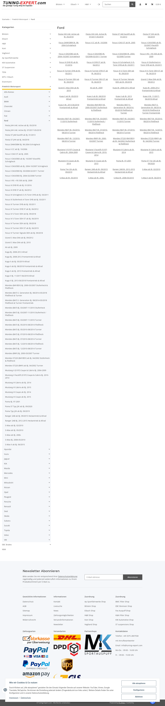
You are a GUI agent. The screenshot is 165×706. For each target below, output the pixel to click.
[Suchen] (116, 4)
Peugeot (7, 497)
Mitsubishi (8, 482)
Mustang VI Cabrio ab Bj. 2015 (18, 387)
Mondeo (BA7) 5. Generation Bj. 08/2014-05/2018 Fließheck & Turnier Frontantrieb (26, 301)
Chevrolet (8, 106)
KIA (5, 463)
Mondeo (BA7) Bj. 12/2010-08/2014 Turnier (23, 348)
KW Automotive (8, 62)
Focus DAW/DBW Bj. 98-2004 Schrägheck (22, 144)
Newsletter (58, 624)
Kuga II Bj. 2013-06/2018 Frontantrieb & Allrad (25, 280)
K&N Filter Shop (122, 615)
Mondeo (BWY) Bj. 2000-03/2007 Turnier (22, 353)
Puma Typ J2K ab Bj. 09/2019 (17, 411)
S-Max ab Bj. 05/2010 (69, 178)
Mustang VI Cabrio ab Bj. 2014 (18, 382)
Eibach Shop (90, 610)
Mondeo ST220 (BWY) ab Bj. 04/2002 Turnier (24, 365)
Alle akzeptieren (138, 683)
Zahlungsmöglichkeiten (64, 615)
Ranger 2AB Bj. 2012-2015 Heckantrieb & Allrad (25, 420)
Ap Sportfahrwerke (10, 58)
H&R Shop (89, 615)
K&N (4, 549)
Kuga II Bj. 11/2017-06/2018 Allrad (19, 276)
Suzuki (7, 525)
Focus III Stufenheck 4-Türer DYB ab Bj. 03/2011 (25, 199)
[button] (26, 34)
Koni (4, 48)
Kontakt (57, 601)
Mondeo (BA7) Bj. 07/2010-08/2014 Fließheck (24, 334)
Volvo (6, 535)
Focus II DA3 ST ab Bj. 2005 (123, 42)
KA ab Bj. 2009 (96, 88)
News (56, 610)
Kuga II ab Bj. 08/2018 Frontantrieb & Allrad (24, 266)
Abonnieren (132, 577)
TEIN (4, 72)
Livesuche (58, 606)
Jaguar (7, 459)
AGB (24, 606)
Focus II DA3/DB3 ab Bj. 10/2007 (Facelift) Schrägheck (151, 45)
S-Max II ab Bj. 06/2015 (151, 178)
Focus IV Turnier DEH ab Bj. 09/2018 (20, 223)
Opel (6, 492)
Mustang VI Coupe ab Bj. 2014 (18, 392)
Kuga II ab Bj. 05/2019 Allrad (17, 261)
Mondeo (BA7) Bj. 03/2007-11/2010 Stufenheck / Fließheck (96, 121)
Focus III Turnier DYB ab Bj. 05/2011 (20, 204)
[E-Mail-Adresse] (104, 577)
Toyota (7, 530)
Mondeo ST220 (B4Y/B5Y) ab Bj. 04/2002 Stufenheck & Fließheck (124, 141)
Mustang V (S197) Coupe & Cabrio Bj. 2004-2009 (25, 370)
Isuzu (6, 454)
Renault (7, 506)
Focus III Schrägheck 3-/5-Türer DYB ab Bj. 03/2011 (27, 195)
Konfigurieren (138, 690)
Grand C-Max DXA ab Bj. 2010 (18, 242)
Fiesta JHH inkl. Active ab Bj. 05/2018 (20, 125)
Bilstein (5, 34)
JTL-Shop (121, 703)
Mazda (7, 468)
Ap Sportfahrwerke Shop (95, 601)
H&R (4, 43)
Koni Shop (89, 620)
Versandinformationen (63, 620)
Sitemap (26, 610)
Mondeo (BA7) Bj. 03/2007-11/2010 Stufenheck (25, 308)
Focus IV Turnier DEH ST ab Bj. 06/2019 (22, 228)
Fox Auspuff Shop (123, 610)
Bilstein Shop (90, 606)
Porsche (7, 501)
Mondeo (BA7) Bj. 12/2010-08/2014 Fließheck (24, 344)
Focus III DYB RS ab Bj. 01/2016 (18, 185)
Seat (6, 511)
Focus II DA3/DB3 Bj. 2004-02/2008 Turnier (23, 176)
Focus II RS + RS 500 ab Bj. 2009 (18, 180)
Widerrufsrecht (29, 620)
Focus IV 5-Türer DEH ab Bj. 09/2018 (20, 214)
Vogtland (6, 53)
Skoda (6, 516)
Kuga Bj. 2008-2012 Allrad (124, 88)
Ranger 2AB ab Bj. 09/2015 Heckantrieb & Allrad (25, 416)
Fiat (5, 116)
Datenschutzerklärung (67, 576)
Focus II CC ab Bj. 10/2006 (96, 42)
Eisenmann (7, 81)
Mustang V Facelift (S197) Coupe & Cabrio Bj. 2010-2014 (96, 152)
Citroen (7, 111)
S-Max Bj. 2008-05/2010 (124, 178)
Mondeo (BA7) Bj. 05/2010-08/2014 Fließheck (24, 325)
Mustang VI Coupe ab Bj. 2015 (18, 397)
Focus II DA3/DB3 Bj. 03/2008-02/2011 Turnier (24, 171)
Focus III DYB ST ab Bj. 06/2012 (18, 190)
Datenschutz (26, 698)
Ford (6, 120)
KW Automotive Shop (125, 620)
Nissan (7, 487)
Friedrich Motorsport (11, 86)
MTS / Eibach (7, 77)
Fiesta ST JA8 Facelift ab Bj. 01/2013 (20, 135)
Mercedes (8, 473)
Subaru (7, 521)
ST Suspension (8, 67)
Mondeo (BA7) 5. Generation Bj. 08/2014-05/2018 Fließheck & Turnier (26, 294)
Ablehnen (138, 697)
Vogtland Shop (91, 624)
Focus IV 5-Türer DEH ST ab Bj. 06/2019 (22, 218)
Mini (6, 478)
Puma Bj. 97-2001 (123, 161)
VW (5, 540)
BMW (6, 101)
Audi (6, 97)
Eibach (5, 39)
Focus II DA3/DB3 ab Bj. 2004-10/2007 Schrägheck (26, 166)
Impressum (13, 698)
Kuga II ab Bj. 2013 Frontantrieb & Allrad (22, 271)
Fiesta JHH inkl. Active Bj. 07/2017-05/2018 (23, 130)
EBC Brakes (7, 544)
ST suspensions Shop (125, 624)
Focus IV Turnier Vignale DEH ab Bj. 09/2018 (24, 233)
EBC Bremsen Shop (124, 606)
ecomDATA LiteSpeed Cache (144, 703)
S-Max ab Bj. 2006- (96, 178)
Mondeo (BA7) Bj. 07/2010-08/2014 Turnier (23, 339)
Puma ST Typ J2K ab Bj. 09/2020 (18, 406)
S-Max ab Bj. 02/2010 (151, 169)
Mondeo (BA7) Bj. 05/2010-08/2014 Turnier (23, 329)
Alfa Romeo (9, 92)
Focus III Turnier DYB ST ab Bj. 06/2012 (21, 209)
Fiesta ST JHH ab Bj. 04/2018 (17, 139)
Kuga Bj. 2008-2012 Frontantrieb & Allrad (22, 257)
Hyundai (7, 449)
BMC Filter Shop (122, 601)
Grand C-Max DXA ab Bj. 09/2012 (19, 237)
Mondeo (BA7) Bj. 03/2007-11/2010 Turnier (23, 320)
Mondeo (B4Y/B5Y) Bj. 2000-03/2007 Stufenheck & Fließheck (96, 107)
